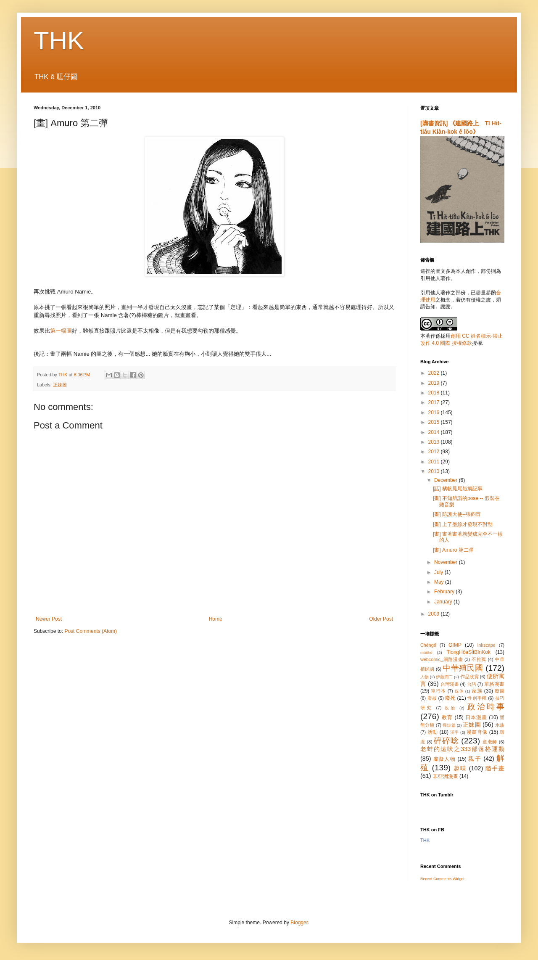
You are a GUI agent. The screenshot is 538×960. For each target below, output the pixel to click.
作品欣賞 (469, 676)
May (439, 582)
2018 (434, 393)
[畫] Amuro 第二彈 (453, 550)
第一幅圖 (61, 331)
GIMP (455, 645)
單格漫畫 (494, 684)
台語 (471, 684)
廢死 (450, 698)
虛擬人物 (444, 759)
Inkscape (486, 645)
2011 (434, 462)
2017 (434, 402)
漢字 (454, 732)
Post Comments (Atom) (90, 631)
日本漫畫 (476, 717)
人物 (424, 676)
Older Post (381, 619)
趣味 (460, 768)
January (444, 602)
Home (215, 619)
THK (59, 40)
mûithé (426, 652)
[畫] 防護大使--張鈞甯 (457, 514)
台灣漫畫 (449, 684)
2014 (434, 432)
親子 (474, 758)
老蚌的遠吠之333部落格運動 (462, 749)
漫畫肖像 (477, 732)
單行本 (438, 690)
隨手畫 (494, 768)
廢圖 (499, 690)
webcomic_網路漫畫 (441, 659)
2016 (434, 412)
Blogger (299, 923)
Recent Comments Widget (442, 879)
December (446, 480)
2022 (434, 373)
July (439, 572)
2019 (434, 383)
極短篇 (449, 725)
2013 (434, 442)
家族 (477, 691)
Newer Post (49, 619)
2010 (434, 471)
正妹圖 (60, 384)
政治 (450, 708)
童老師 (490, 741)
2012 (434, 452)
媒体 (459, 691)
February (445, 592)
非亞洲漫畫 (445, 776)
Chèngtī (428, 645)
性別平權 (476, 698)
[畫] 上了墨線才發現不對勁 (463, 524)
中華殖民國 (463, 668)
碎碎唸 (446, 740)
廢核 (432, 698)
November (446, 562)
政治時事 (485, 706)
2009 (434, 614)
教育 (447, 717)
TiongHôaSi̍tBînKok (469, 652)
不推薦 (479, 659)
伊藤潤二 (444, 676)
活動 (432, 732)
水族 (499, 724)
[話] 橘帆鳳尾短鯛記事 (458, 489)
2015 (434, 422)
